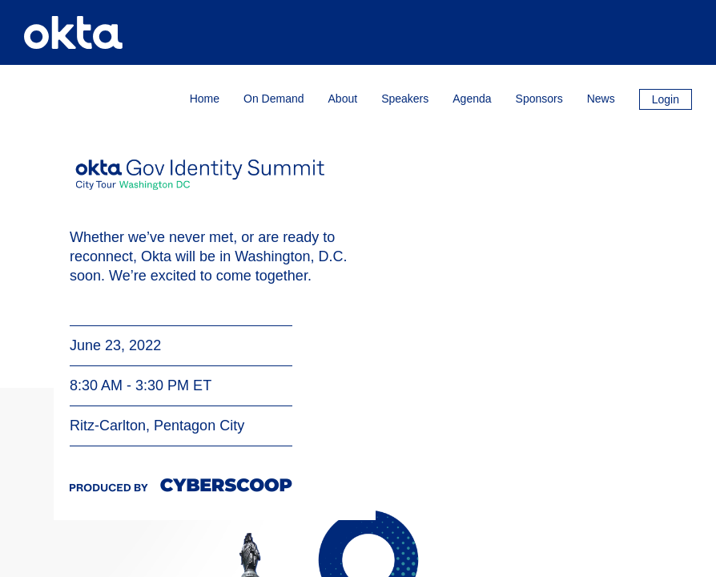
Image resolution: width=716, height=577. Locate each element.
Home (204, 98)
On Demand (273, 98)
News (601, 98)
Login (665, 99)
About (343, 98)
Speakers (404, 98)
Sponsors (539, 98)
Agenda (472, 98)
